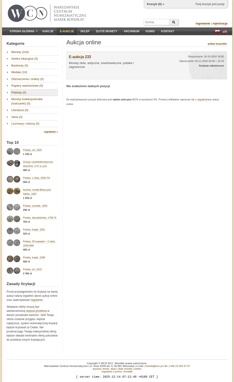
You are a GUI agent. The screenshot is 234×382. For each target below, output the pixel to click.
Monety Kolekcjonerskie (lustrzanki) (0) (27, 101)
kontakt (128, 371)
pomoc (118, 371)
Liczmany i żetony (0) (25, 123)
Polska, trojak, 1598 (34, 257)
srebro (137, 368)
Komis (150, 31)
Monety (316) (20, 52)
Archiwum (131, 31)
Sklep (84, 31)
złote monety (125, 368)
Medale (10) (19, 72)
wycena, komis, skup (104, 368)
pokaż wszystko (217, 43)
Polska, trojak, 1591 (34, 229)
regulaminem (204, 99)
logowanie (203, 23)
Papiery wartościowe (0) (27, 85)
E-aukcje (67, 31)
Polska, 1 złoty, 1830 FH (36, 177)
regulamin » (51, 131)
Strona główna (24, 31)
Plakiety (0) (18, 92)
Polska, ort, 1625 (32, 150)
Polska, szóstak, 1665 (35, 205)
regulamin (37, 300)
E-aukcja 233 (80, 57)
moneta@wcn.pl (153, 366)
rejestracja (220, 23)
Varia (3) (17, 117)
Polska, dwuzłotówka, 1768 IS (39, 217)
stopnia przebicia (36, 311)
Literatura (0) (19, 110)
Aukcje (47, 31)
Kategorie (15, 43)
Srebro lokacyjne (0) (24, 58)
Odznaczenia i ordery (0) (27, 79)
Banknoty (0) (19, 65)
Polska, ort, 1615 (32, 269)
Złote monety (106, 31)
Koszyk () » (155, 4)
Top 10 (13, 142)
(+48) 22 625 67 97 (179, 366)
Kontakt (167, 31)
